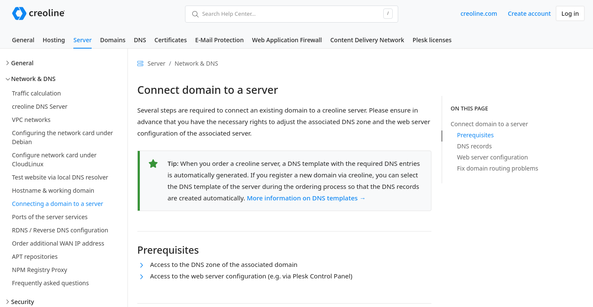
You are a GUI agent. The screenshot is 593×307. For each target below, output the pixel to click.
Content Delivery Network (367, 40)
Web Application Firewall (287, 40)
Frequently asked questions (50, 283)
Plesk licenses (432, 40)
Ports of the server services (50, 217)
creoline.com (478, 13)
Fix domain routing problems (497, 168)
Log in (570, 13)
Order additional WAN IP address (58, 243)
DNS (140, 40)
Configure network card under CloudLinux (54, 159)
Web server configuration (492, 157)
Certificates (170, 40)
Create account (529, 13)
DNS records (474, 146)
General (23, 40)
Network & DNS (33, 79)
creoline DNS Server (39, 106)
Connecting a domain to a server (57, 204)
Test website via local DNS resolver (60, 177)
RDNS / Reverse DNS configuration (60, 230)
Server (82, 40)
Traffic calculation (36, 93)
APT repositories (35, 256)
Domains (112, 40)
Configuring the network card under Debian (62, 137)
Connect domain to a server (489, 124)
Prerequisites (475, 135)
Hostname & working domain (53, 190)
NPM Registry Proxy (39, 270)
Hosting (54, 40)
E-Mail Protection (219, 40)
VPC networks (31, 120)
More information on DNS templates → (306, 198)
